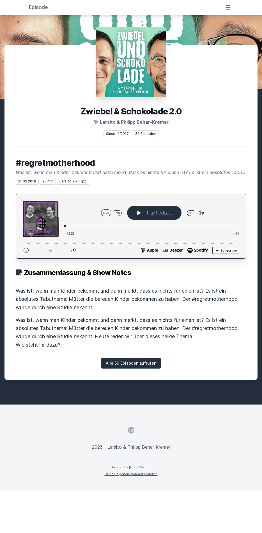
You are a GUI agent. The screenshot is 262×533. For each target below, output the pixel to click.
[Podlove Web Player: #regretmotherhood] (131, 226)
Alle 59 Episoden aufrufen (131, 363)
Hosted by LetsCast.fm (131, 467)
